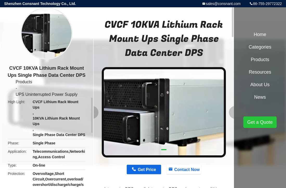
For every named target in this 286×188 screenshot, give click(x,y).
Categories (260, 47)
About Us (260, 84)
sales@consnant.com (223, 4)
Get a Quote (260, 122)
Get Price (147, 169)
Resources (260, 72)
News (260, 97)
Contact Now (187, 169)
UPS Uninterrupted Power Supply (46, 94)
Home (260, 34)
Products (24, 82)
